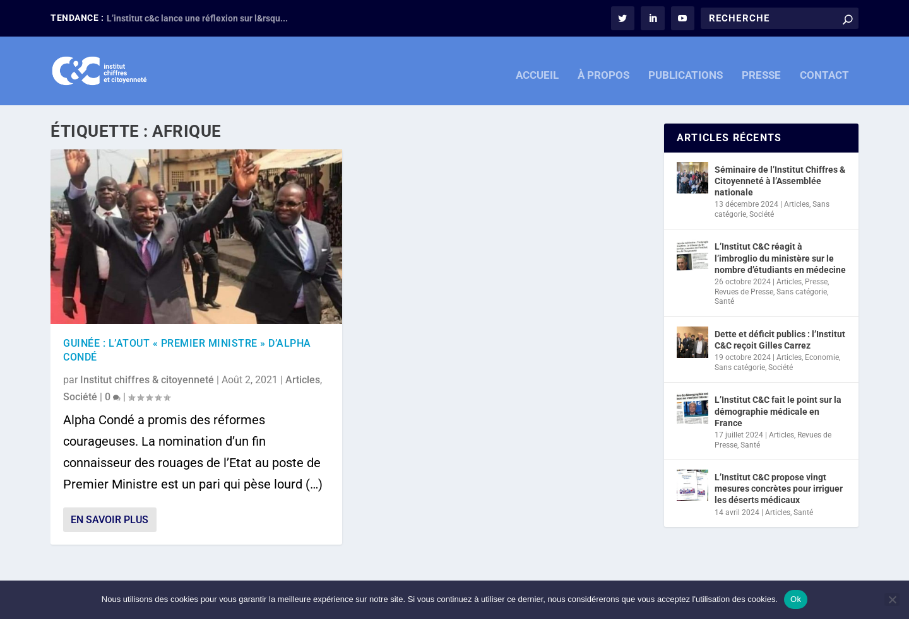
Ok (795, 599)
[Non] (892, 599)
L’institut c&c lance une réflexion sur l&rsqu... (197, 18)
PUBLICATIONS (685, 68)
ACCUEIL (537, 68)
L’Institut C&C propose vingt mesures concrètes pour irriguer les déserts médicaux (779, 488)
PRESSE (761, 68)
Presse (816, 281)
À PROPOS (603, 68)
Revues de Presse (744, 291)
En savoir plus (109, 520)
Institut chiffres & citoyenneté (147, 379)
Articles (302, 379)
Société (80, 396)
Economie (822, 357)
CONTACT (824, 68)
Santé (724, 301)
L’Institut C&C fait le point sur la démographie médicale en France (778, 411)
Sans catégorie (801, 291)
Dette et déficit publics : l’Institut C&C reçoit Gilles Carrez (780, 339)
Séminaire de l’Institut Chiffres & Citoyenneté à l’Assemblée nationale (780, 180)
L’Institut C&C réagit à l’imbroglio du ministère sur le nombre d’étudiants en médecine (780, 257)
